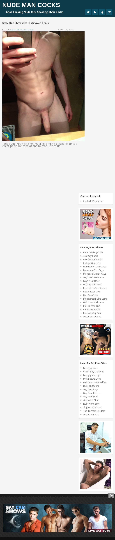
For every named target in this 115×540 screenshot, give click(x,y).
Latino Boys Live (91, 291)
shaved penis (28, 30)
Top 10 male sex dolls (94, 410)
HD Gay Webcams (92, 284)
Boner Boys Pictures (93, 371)
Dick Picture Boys (92, 378)
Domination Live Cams (94, 266)
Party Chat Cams (91, 309)
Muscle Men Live (91, 305)
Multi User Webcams (93, 302)
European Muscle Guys (94, 273)
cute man (13, 30)
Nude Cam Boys (91, 403)
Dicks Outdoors (91, 385)
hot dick (20, 30)
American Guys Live (93, 252)
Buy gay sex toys (91, 375)
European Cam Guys (93, 270)
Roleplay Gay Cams (93, 313)
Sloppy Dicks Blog (92, 407)
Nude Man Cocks (31, 5)
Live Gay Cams (90, 295)
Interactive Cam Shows (94, 288)
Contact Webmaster (93, 201)
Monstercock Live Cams (95, 298)
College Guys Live (92, 263)
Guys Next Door (91, 280)
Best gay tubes (90, 368)
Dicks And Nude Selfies (94, 382)
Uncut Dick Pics (91, 414)
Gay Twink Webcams (93, 277)
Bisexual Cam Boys (93, 259)
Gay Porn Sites (90, 396)
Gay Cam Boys (90, 389)
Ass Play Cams (90, 255)
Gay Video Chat (91, 400)
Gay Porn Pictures (92, 393)
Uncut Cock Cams (92, 316)
